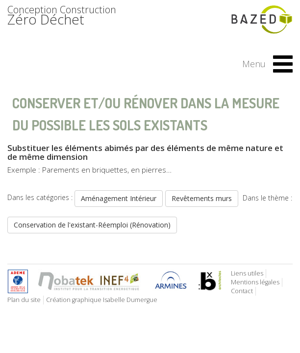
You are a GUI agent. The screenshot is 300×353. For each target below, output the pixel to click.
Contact (242, 291)
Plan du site (24, 300)
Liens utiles (247, 273)
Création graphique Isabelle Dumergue (101, 300)
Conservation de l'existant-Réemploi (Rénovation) (92, 224)
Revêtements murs (202, 198)
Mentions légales (255, 282)
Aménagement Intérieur (118, 198)
